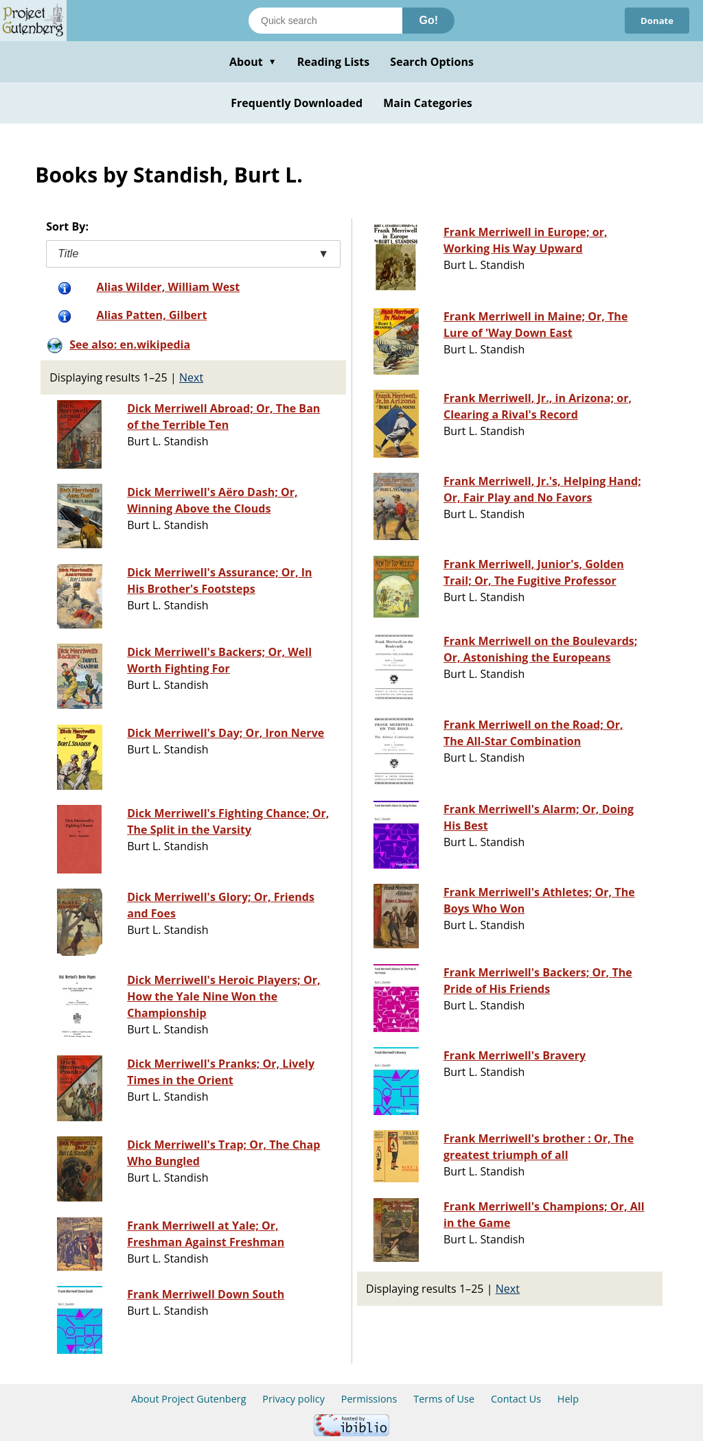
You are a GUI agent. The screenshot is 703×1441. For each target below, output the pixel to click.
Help (568, 1398)
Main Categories (427, 102)
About (253, 62)
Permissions (369, 1398)
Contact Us (516, 1398)
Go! (428, 20)
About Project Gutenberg (188, 1398)
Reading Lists (333, 61)
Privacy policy (293, 1398)
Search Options (432, 61)
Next (191, 377)
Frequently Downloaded (296, 102)
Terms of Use (443, 1398)
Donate (655, 20)
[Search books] (325, 21)
